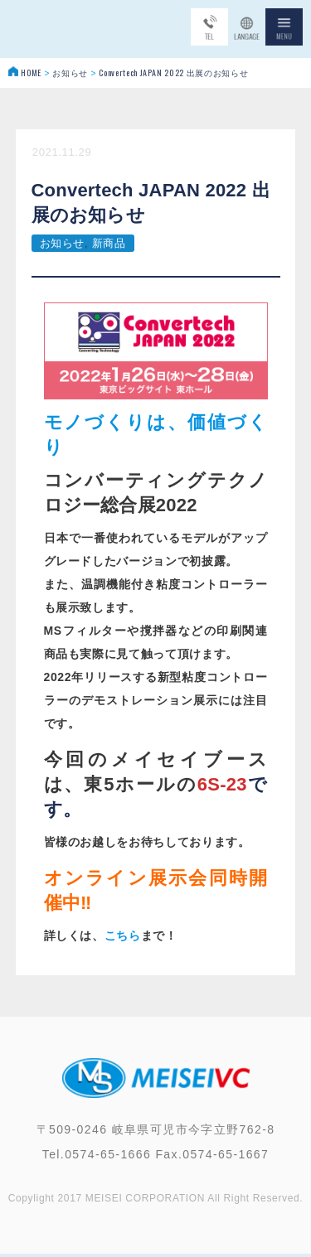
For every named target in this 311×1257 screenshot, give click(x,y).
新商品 (109, 243)
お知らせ (62, 243)
